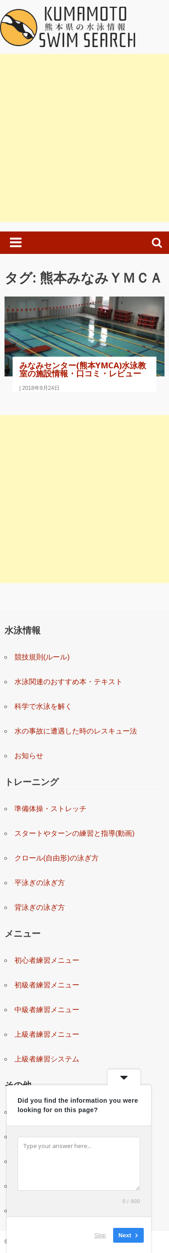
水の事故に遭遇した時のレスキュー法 (75, 731)
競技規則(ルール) (42, 657)
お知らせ (28, 756)
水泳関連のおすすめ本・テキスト (68, 681)
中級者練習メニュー (46, 1009)
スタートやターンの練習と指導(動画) (74, 833)
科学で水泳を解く (43, 706)
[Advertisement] (84, 138)
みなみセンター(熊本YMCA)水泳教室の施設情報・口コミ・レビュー (82, 369)
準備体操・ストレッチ (50, 808)
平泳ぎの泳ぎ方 (39, 882)
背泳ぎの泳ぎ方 (39, 907)
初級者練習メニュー (46, 985)
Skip (100, 1234)
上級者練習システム (46, 1059)
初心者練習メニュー (46, 960)
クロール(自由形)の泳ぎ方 (56, 858)
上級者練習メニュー (46, 1034)
